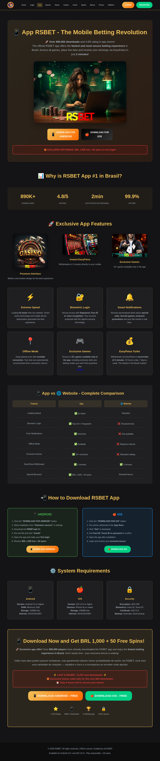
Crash (75, 5)
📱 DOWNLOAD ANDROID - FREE (55, 695)
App (39, 5)
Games (48, 5)
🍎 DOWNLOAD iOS (117, 549)
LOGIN (128, 5)
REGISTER (144, 5)
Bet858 (80, 370)
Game (57, 5)
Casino (66, 5)
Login (32, 5)
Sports (83, 5)
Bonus (92, 5)
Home (24, 5)
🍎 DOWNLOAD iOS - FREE (108, 695)
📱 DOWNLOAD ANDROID (42, 549)
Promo (101, 5)
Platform (111, 5)
